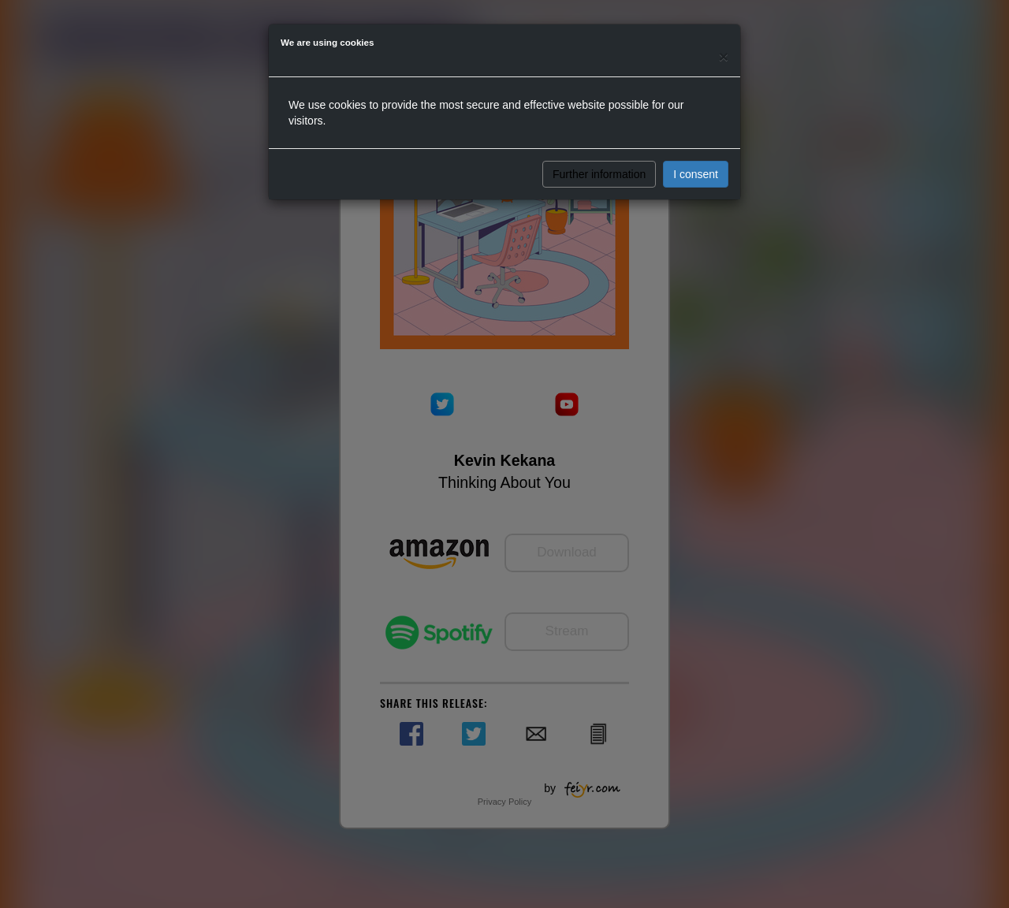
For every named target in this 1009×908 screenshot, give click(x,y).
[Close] (723, 56)
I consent (695, 174)
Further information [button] (599, 174)
